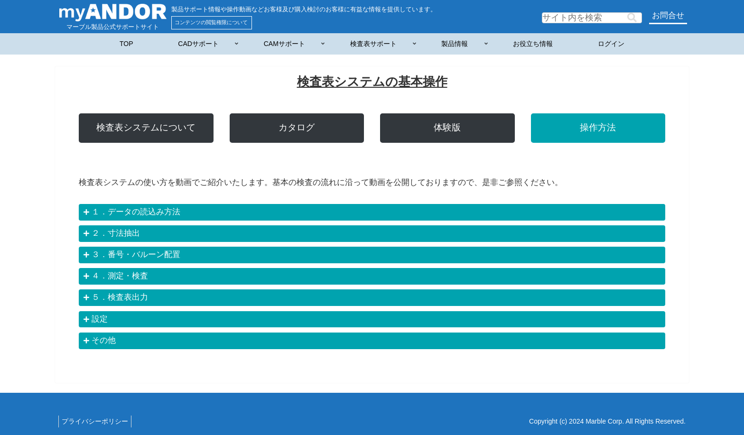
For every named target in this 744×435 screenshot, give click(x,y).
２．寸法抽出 (116, 233)
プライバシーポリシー (97, 421)
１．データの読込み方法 (136, 211)
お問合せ (668, 15)
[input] (592, 17)
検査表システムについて (145, 127)
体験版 (447, 127)
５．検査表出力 (120, 297)
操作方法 (598, 127)
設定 (100, 319)
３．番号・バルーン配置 (136, 254)
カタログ (297, 127)
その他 (104, 340)
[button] (632, 17)
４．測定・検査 (120, 275)
